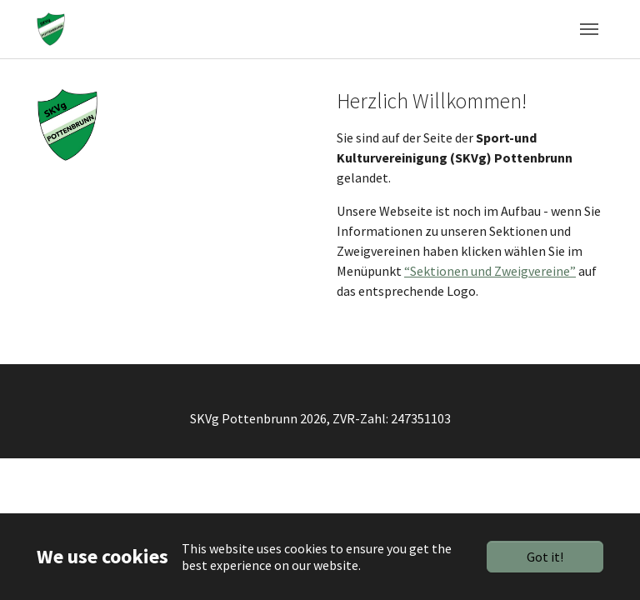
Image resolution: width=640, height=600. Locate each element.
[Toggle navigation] (589, 29)
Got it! (545, 556)
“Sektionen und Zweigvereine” (490, 270)
